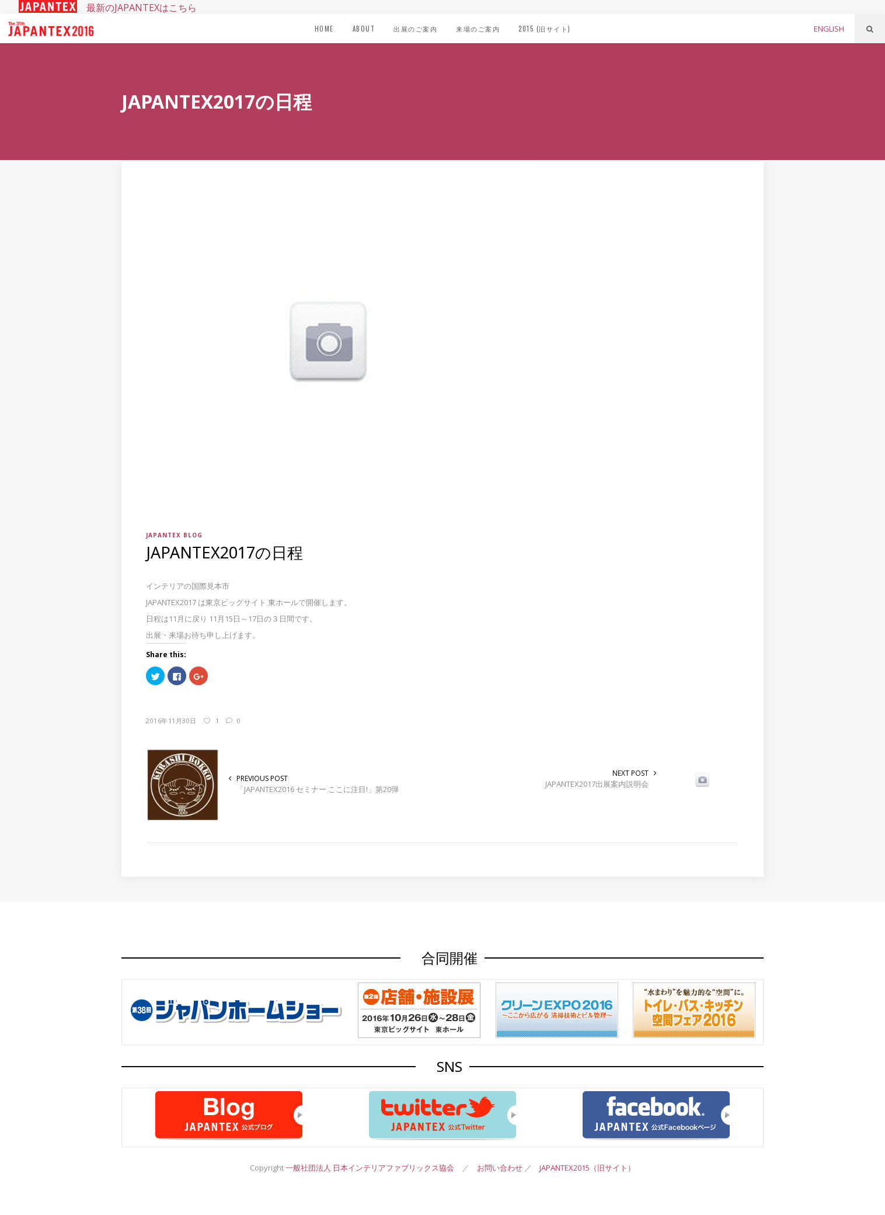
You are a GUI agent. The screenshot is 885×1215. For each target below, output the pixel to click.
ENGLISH (829, 28)
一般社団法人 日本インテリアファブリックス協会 (369, 1167)
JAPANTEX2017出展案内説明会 (597, 784)
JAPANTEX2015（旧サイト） (587, 1167)
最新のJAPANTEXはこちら (108, 7)
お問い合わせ (499, 1167)
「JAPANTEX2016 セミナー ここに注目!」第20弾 (317, 789)
